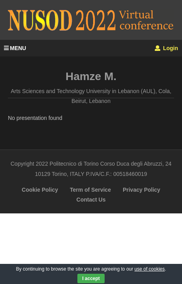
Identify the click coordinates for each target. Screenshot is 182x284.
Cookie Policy (40, 190)
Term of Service (90, 190)
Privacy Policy (141, 190)
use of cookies (150, 269)
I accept (91, 278)
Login (166, 48)
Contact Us (91, 199)
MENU (15, 48)
